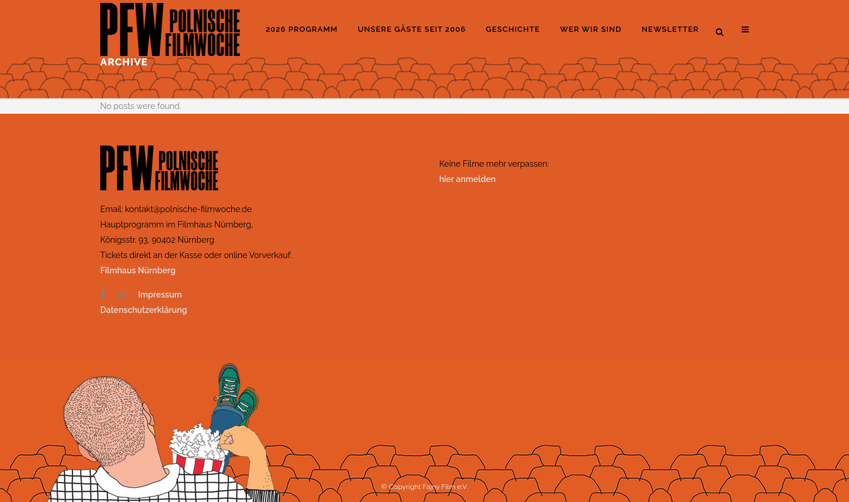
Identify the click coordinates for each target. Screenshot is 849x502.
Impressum (160, 294)
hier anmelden (467, 179)
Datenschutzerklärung (143, 310)
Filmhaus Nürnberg (138, 270)
